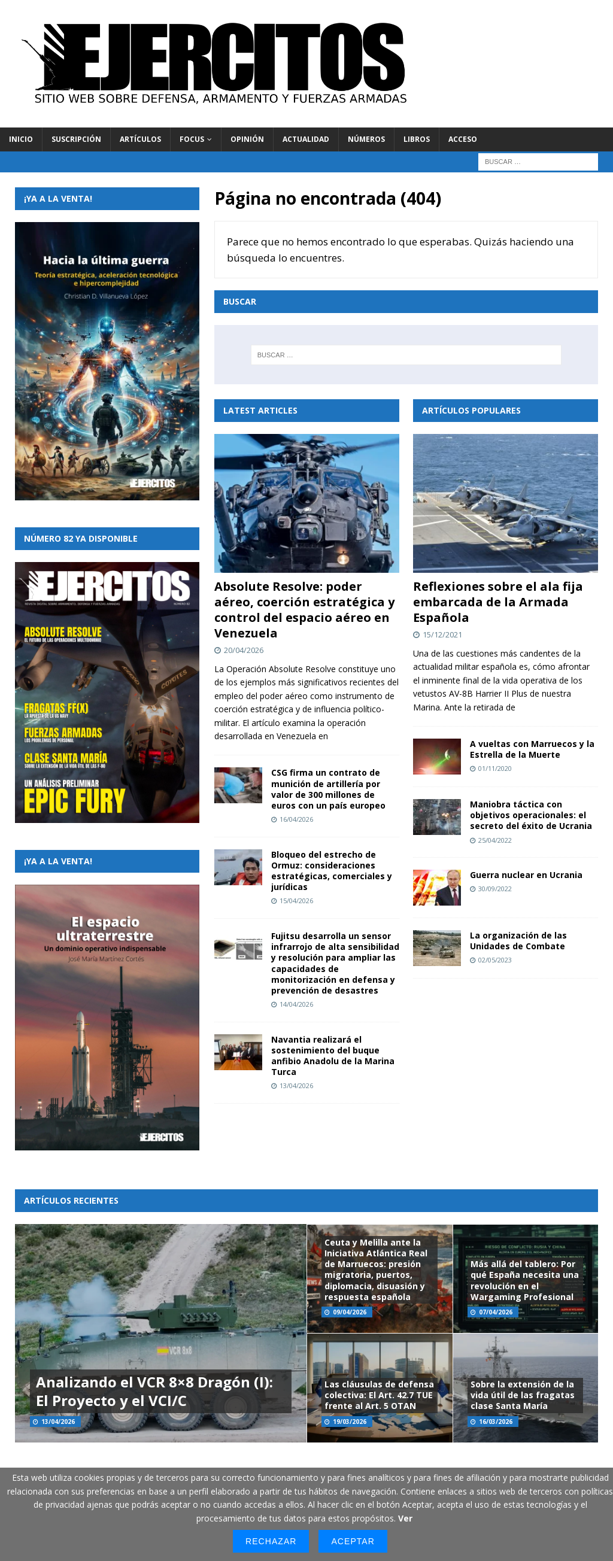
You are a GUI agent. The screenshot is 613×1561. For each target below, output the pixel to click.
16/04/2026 (296, 819)
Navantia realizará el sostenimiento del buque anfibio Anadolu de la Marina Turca (332, 1056)
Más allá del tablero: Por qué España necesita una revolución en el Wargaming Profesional (525, 1280)
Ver (405, 1518)
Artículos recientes (71, 1200)
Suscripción (76, 139)
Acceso (462, 139)
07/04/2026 (495, 1312)
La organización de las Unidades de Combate (518, 941)
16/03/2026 (495, 1421)
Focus (192, 139)
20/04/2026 (243, 650)
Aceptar (352, 1541)
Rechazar (270, 1541)
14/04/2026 (296, 1004)
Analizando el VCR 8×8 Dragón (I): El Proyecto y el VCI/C (154, 1391)
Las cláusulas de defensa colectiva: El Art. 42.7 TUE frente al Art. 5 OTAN (379, 1394)
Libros (416, 139)
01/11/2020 (495, 768)
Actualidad (306, 139)
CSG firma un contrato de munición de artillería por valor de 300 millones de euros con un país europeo (328, 789)
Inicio (21, 139)
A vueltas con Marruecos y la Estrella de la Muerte (532, 749)
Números (366, 139)
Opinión (247, 139)
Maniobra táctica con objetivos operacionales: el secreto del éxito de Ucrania (531, 814)
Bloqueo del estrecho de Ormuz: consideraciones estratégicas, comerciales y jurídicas (331, 871)
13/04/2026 (296, 1085)
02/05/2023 (495, 959)
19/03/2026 (349, 1421)
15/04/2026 (296, 900)
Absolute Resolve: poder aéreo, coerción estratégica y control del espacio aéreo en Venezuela (304, 609)
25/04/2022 (495, 840)
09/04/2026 (349, 1312)
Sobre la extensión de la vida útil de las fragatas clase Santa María (523, 1394)
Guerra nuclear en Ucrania (526, 874)
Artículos (140, 139)
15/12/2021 (442, 634)
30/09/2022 (495, 888)
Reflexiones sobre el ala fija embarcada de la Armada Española (498, 601)
